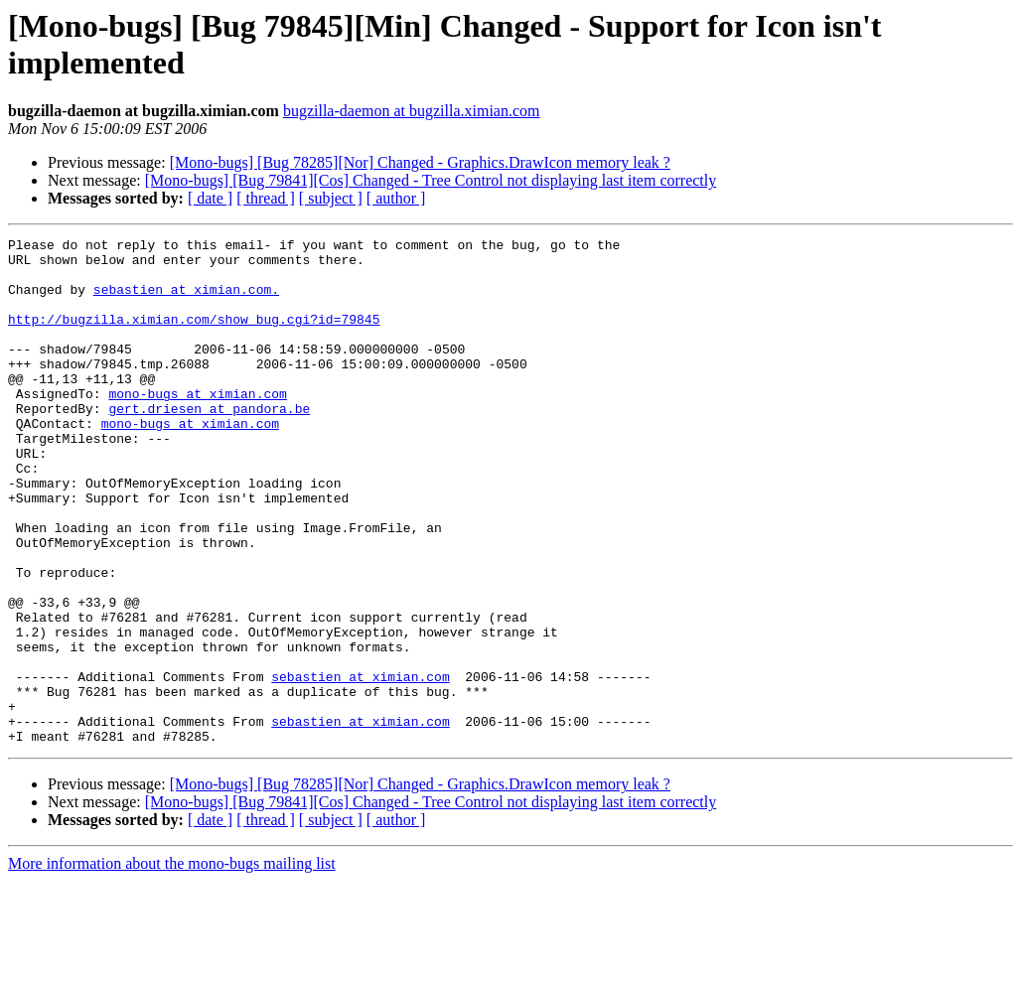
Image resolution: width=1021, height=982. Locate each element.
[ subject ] (331, 198)
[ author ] (396, 198)
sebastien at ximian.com (360, 765)
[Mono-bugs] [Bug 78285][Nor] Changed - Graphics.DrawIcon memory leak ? (420, 162)
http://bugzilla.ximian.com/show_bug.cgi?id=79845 (193, 337)
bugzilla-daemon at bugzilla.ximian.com (411, 110)
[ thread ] (265, 198)
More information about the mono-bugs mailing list (172, 964)
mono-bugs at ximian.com (197, 426)
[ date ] (210, 198)
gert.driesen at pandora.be (209, 444)
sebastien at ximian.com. (186, 301)
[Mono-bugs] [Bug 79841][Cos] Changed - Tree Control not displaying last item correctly (430, 180)
